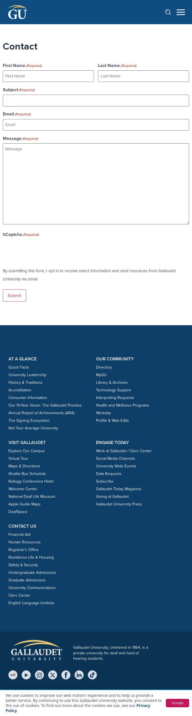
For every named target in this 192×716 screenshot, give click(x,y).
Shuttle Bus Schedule (27, 473)
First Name (22, 65)
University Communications (32, 587)
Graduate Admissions (27, 579)
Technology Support (113, 389)
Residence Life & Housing (31, 556)
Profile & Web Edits (112, 419)
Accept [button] (177, 703)
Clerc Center (19, 594)
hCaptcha (21, 233)
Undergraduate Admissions (32, 571)
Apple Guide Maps (24, 503)
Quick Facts (18, 366)
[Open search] (171, 12)
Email (17, 113)
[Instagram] (39, 673)
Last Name (117, 65)
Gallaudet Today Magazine (118, 488)
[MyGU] (12, 673)
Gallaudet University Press (119, 503)
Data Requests (109, 473)
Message (20, 137)
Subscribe (104, 480)
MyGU (101, 374)
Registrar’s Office (23, 549)
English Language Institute (31, 602)
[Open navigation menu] (181, 12)
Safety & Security (23, 564)
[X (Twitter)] (52, 673)
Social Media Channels (115, 457)
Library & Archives (112, 381)
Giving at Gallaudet (112, 495)
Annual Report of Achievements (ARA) (41, 412)
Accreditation (19, 389)
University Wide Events (116, 465)
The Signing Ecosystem (28, 419)
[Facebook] (65, 673)
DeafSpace (17, 511)
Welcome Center (22, 488)
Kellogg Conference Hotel (30, 480)
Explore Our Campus (26, 450)
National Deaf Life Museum (31, 495)
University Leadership (27, 374)
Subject (19, 89)
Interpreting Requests (115, 397)
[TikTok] (92, 673)
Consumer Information (27, 397)
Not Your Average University (33, 427)
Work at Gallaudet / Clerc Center (124, 450)
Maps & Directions (24, 465)
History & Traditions (25, 381)
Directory (104, 366)
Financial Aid (19, 533)
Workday (103, 412)
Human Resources (24, 541)
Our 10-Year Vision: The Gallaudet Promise (45, 404)
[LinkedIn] (79, 673)
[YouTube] (26, 673)
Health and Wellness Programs (122, 404)
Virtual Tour (18, 457)
